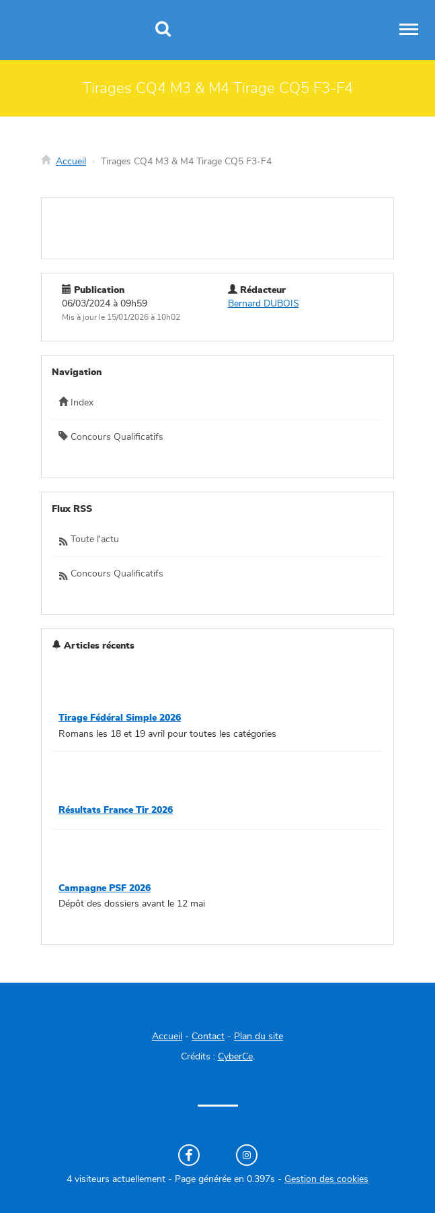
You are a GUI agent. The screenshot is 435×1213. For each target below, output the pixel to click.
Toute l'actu (88, 540)
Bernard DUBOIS (263, 303)
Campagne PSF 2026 (104, 888)
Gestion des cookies (326, 1179)
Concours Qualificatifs (110, 436)
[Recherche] (163, 30)
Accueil (71, 161)
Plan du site (258, 1036)
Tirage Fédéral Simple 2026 (119, 718)
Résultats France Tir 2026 (115, 810)
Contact (208, 1036)
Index (75, 402)
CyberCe (235, 1056)
